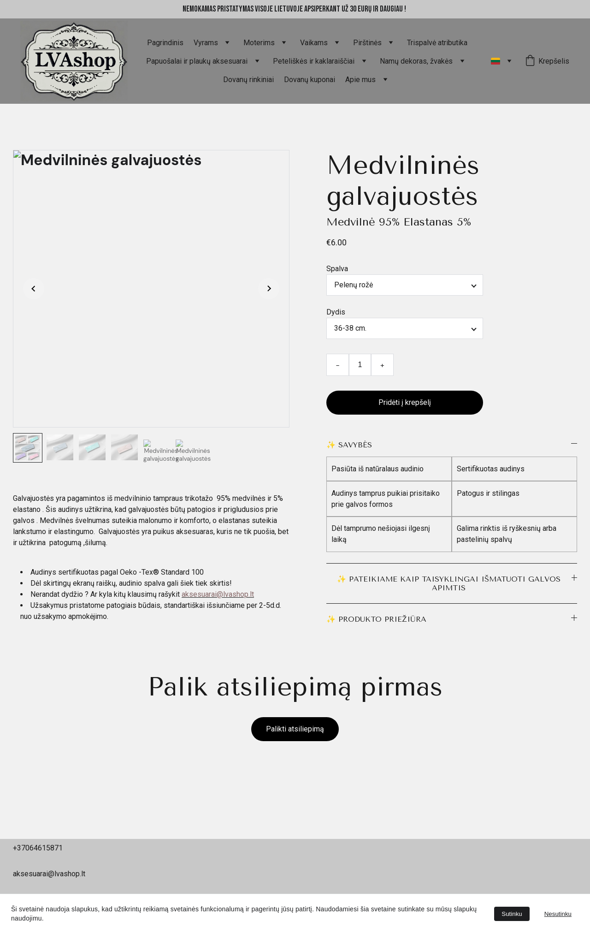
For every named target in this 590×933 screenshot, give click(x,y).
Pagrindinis (165, 42)
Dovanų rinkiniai (248, 79)
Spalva (337, 268)
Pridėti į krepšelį (404, 402)
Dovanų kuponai (309, 79)
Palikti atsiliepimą (295, 729)
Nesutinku (558, 913)
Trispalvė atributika (437, 42)
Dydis (335, 312)
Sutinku (512, 913)
